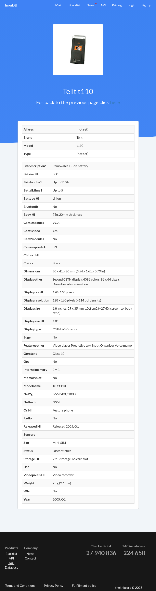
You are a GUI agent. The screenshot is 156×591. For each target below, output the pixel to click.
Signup (146, 5)
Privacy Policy (53, 585)
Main (59, 5)
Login (131, 5)
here (115, 102)
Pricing (117, 5)
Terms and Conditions (20, 585)
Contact (30, 558)
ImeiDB (11, 5)
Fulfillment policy (84, 585)
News (90, 5)
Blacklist (74, 5)
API (103, 5)
